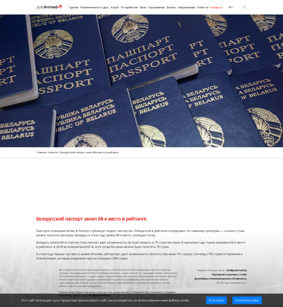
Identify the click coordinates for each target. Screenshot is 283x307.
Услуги (114, 7)
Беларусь (216, 7)
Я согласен (216, 300)
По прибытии (129, 7)
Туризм (73, 7)
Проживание (156, 7)
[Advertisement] (141, 183)
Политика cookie (247, 300)
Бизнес (171, 7)
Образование (186, 7)
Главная (41, 152)
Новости (202, 7)
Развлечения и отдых (94, 7)
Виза (143, 7)
